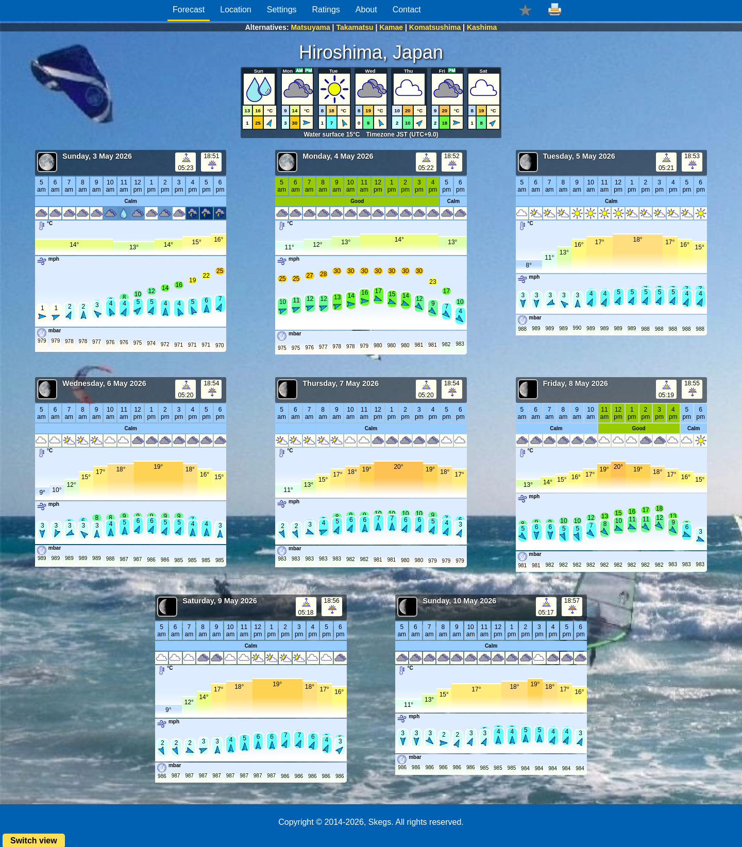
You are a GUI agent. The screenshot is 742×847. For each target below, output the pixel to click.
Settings (282, 9)
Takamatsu (354, 27)
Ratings (326, 9)
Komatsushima (435, 27)
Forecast (189, 9)
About (366, 9)
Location (235, 9)
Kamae (391, 27)
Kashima (482, 27)
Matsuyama (310, 27)
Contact (407, 9)
